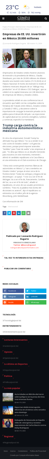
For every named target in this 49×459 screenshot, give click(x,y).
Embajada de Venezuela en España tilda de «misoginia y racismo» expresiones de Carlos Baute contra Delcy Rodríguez (30, 424)
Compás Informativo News (29, 455)
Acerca (12, 451)
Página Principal (8, 27)
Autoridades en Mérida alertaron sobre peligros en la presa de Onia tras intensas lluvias (30, 396)
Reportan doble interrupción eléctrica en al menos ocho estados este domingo (30, 409)
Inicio (6, 451)
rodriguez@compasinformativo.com (24, 247)
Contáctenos (22, 451)
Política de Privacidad (38, 451)
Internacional (20, 27)
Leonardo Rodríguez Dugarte (15, 43)
